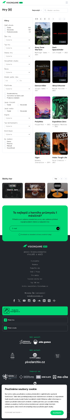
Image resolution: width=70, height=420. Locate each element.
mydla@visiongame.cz (35, 296)
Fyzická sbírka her (35, 279)
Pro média (35, 275)
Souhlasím (57, 413)
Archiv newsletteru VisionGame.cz (35, 286)
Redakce (35, 264)
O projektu (35, 261)
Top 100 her (35, 283)
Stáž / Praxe (35, 272)
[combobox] (17, 40)
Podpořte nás (35, 268)
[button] (60, 19)
